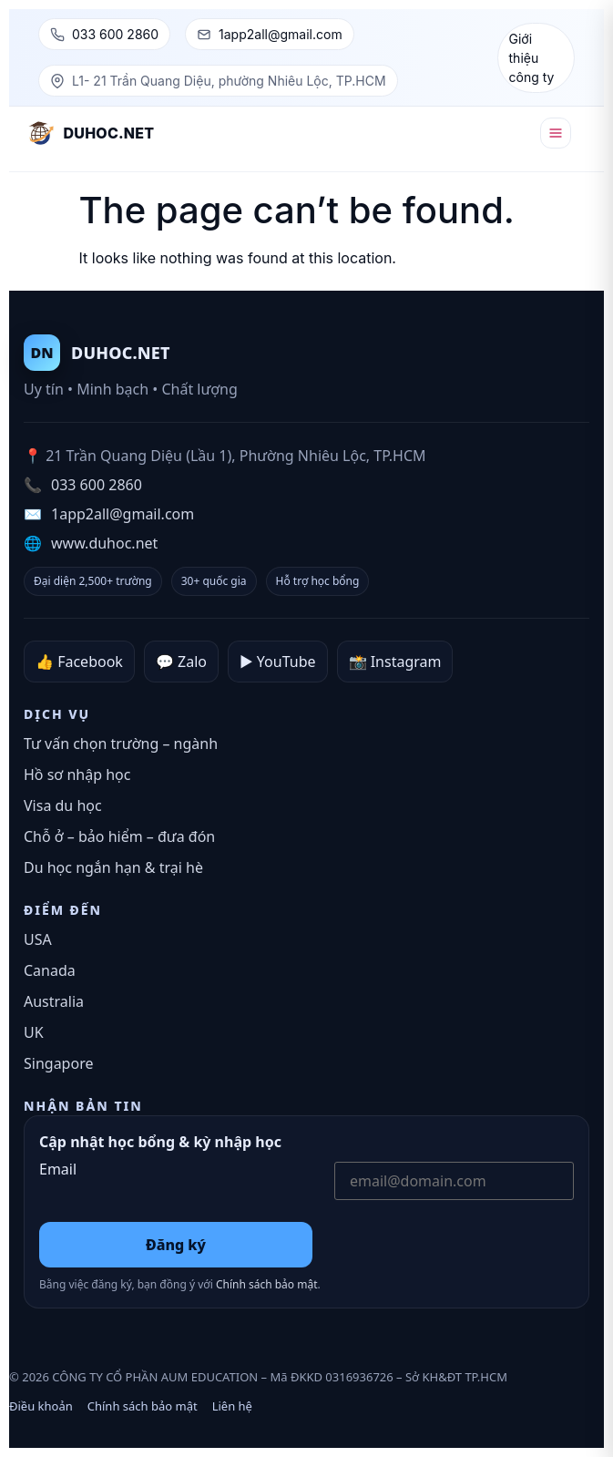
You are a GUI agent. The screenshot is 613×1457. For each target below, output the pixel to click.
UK (34, 1032)
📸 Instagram (395, 662)
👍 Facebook (79, 662)
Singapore (58, 1063)
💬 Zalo (181, 662)
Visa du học (63, 805)
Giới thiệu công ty (532, 58)
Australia (54, 1001)
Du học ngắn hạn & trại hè (113, 867)
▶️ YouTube (278, 662)
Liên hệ (232, 1406)
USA (38, 939)
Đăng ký (176, 1245)
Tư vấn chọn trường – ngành (121, 744)
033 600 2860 (115, 34)
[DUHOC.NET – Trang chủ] (91, 133)
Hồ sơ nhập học (77, 774)
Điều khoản (41, 1406)
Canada (50, 970)
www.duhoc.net (104, 543)
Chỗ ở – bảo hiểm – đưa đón (119, 836)
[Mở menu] (555, 133)
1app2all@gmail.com (280, 34)
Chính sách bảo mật (267, 1284)
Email (58, 1170)
